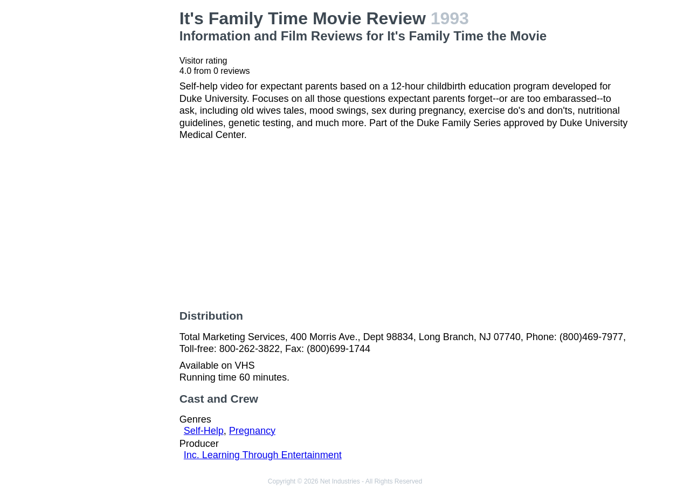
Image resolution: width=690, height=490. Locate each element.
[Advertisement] (120, 170)
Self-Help (204, 430)
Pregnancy (252, 430)
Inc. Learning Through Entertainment (263, 455)
